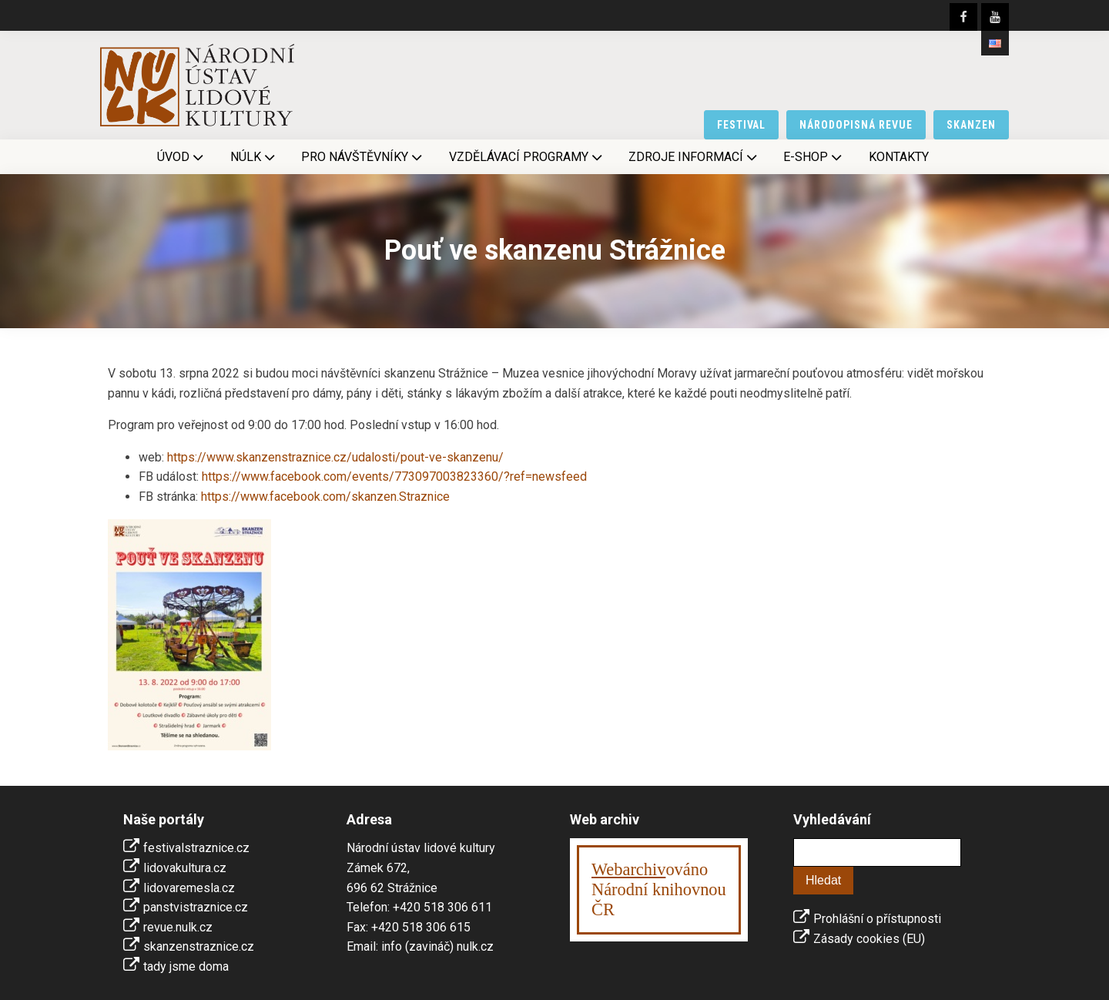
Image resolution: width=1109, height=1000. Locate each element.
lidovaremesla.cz (189, 888)
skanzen (971, 125)
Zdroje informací (694, 157)
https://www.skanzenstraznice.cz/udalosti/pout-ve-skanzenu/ (335, 457)
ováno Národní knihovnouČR (658, 889)
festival (741, 125)
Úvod (181, 157)
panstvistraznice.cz (195, 907)
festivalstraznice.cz (196, 848)
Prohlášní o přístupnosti (877, 918)
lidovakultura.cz (184, 868)
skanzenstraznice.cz (198, 946)
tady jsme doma (186, 966)
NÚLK (254, 157)
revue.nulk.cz (178, 927)
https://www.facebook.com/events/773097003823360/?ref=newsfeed (394, 476)
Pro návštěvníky (363, 157)
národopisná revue (856, 125)
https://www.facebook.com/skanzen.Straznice (325, 496)
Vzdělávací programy (527, 157)
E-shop (814, 157)
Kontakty (899, 156)
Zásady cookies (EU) (869, 938)
